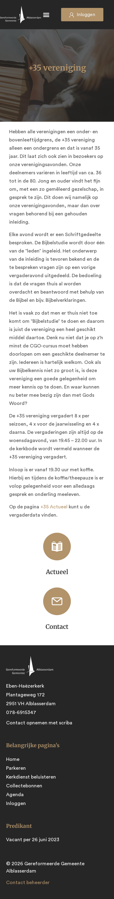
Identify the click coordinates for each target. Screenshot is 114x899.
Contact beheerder (28, 882)
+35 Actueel (54, 506)
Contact (57, 626)
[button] (46, 15)
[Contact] (57, 601)
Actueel (57, 572)
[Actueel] (57, 546)
